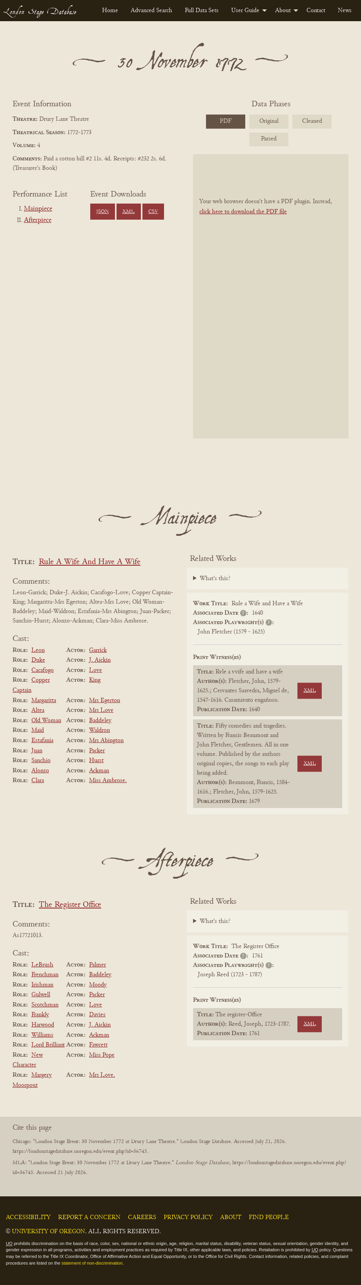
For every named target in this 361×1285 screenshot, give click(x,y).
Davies (97, 1015)
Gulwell (40, 995)
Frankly (40, 1015)
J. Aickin (100, 660)
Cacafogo (42, 670)
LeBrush (42, 965)
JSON (102, 212)
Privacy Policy (188, 1217)
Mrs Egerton (104, 700)
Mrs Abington (106, 740)
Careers (142, 1217)
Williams (42, 1035)
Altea (37, 710)
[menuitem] (110, 10)
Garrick (98, 650)
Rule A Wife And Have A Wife (89, 562)
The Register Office (70, 905)
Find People (269, 1217)
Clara (37, 780)
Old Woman (46, 720)
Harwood (42, 1025)
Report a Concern (89, 1217)
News (345, 10)
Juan (36, 751)
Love (95, 670)
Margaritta (43, 700)
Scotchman (44, 1005)
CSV (153, 212)
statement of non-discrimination (92, 1263)
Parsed (269, 139)
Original (269, 121)
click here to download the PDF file (243, 212)
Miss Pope (102, 1055)
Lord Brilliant (48, 1045)
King (94, 680)
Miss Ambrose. (108, 780)
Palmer (97, 965)
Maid (37, 730)
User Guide (245, 10)
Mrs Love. (102, 1075)
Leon (38, 650)
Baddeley (100, 720)
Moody (98, 985)
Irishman (42, 985)
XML (128, 212)
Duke (38, 660)
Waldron (99, 730)
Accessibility (28, 1217)
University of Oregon (48, 1232)
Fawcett (98, 1045)
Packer (97, 751)
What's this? (215, 578)
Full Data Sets (202, 10)
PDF (226, 121)
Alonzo (40, 771)
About (283, 10)
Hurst (96, 760)
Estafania (42, 740)
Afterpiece (37, 220)
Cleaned (312, 121)
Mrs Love (101, 710)
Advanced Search (151, 10)
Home (110, 10)
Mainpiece (38, 209)
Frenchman (44, 975)
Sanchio (41, 760)
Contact (315, 10)
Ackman (99, 771)
